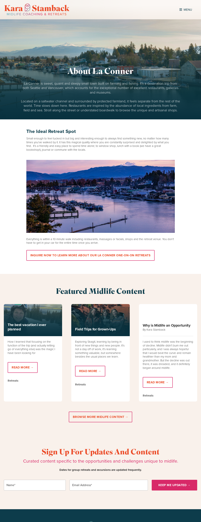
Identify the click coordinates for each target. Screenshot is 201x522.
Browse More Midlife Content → (100, 417)
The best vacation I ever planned (27, 327)
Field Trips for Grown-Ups (95, 329)
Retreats (13, 381)
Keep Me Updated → (174, 485)
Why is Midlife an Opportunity (166, 325)
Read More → (23, 367)
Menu (185, 9)
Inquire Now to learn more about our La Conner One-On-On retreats (90, 255)
